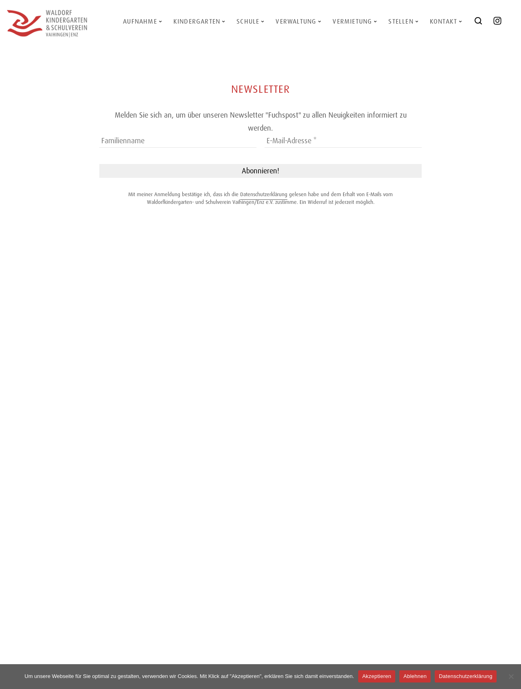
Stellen (400, 21)
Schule (247, 21)
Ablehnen (415, 676)
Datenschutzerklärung (263, 194)
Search (479, 23)
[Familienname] (177, 141)
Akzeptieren (376, 676)
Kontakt (443, 21)
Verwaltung (296, 21)
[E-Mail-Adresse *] (343, 141)
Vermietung (352, 21)
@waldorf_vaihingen (502, 23)
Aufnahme (140, 21)
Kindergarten (196, 21)
